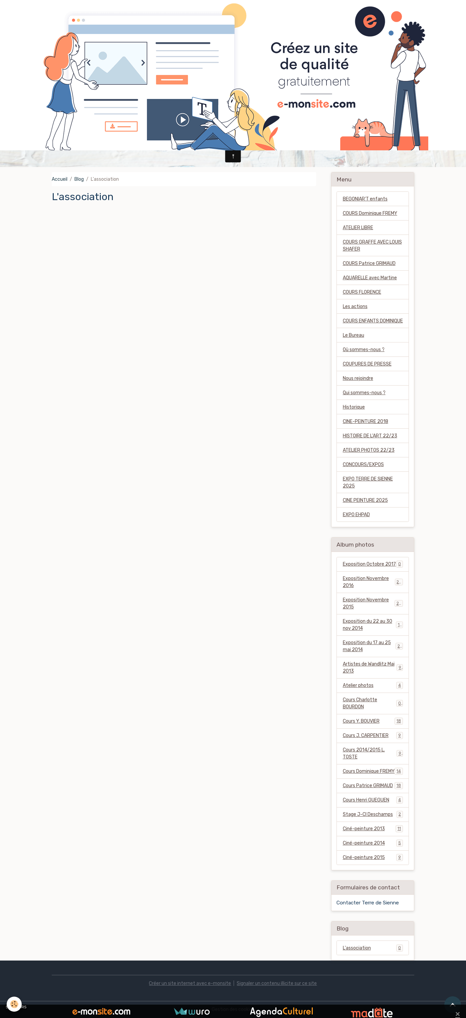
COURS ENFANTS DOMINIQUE (373, 321)
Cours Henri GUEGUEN (373, 799)
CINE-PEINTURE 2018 (365, 421)
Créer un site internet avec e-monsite (190, 983)
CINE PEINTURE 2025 (365, 500)
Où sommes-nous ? (364, 349)
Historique (354, 407)
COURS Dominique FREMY (370, 213)
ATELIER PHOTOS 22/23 (369, 450)
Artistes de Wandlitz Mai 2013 (373, 667)
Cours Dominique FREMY (373, 771)
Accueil (59, 179)
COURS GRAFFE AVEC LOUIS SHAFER (372, 245)
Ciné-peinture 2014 (373, 843)
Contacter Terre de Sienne (367, 903)
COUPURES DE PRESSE (367, 364)
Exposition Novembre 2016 (373, 582)
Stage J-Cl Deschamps (373, 814)
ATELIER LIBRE (358, 228)
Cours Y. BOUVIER (373, 721)
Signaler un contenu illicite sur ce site (277, 983)
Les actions (355, 306)
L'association (373, 947)
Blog (79, 179)
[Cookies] (14, 1004)
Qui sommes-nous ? (364, 393)
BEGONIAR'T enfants (365, 199)
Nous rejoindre (358, 378)
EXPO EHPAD (356, 515)
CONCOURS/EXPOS (363, 464)
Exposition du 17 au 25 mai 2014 (373, 646)
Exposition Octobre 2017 (373, 564)
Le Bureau (353, 335)
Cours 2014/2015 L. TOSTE (373, 753)
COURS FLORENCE (362, 292)
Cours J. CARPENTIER (373, 735)
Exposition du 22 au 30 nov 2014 (373, 624)
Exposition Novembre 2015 (373, 603)
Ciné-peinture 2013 (373, 828)
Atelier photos (373, 685)
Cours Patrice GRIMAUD (373, 785)
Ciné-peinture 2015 (373, 857)
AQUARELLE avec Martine (370, 278)
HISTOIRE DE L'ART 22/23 (370, 436)
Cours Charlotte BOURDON (373, 703)
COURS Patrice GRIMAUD (369, 263)
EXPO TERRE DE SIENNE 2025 (368, 482)
